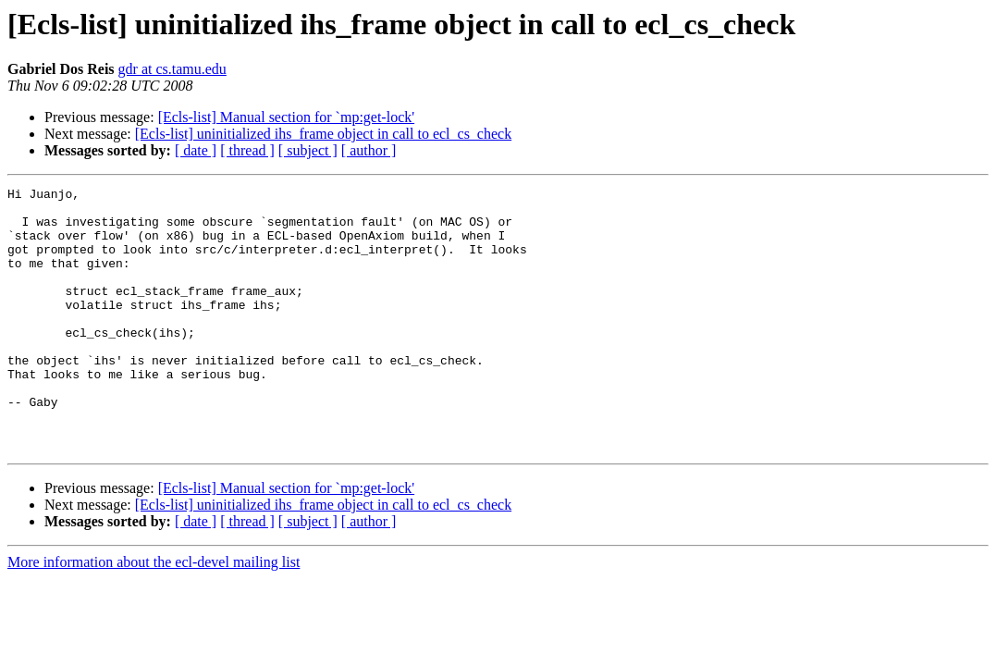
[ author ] (369, 150)
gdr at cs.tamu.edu (172, 69)
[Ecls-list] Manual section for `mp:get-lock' (286, 117)
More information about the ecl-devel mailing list (153, 615)
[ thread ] (247, 150)
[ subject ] (308, 150)
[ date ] (195, 150)
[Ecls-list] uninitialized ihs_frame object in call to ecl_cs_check (323, 134)
